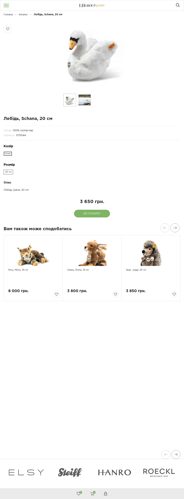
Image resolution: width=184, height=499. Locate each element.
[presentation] (163, 227)
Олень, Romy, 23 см (81, 285)
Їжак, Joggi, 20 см (139, 285)
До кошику (92, 213)
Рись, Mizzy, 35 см (21, 285)
